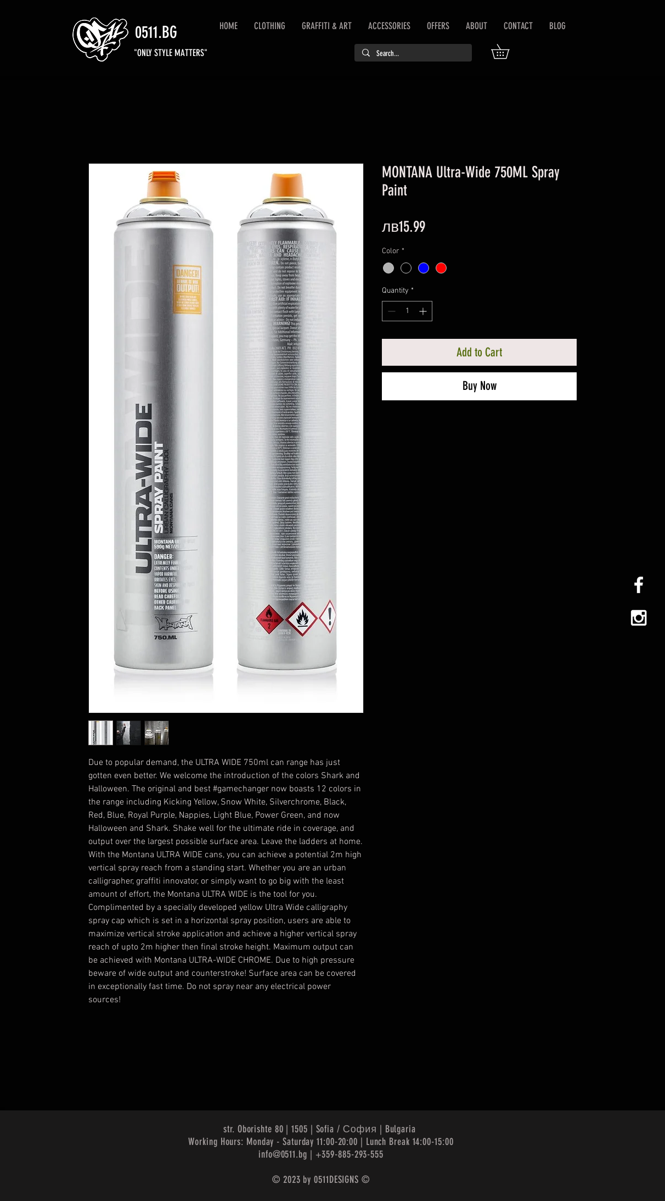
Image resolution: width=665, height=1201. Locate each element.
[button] (507, 51)
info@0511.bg (282, 1154)
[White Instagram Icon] (639, 618)
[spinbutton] (407, 311)
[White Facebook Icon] (639, 585)
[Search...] (412, 54)
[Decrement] (390, 311)
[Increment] (424, 311)
